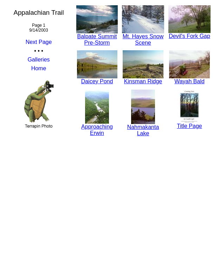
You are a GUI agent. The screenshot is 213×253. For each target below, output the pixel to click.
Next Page (39, 42)
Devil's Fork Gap (189, 33)
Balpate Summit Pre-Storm (97, 37)
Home (38, 68)
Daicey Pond (97, 78)
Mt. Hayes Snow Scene (143, 37)
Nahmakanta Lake (143, 127)
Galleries (38, 60)
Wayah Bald (189, 78)
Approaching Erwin (97, 127)
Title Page (189, 123)
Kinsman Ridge (143, 78)
